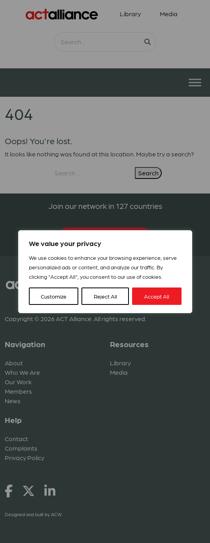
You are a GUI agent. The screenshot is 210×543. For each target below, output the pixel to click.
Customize (53, 296)
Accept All (156, 296)
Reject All (105, 296)
